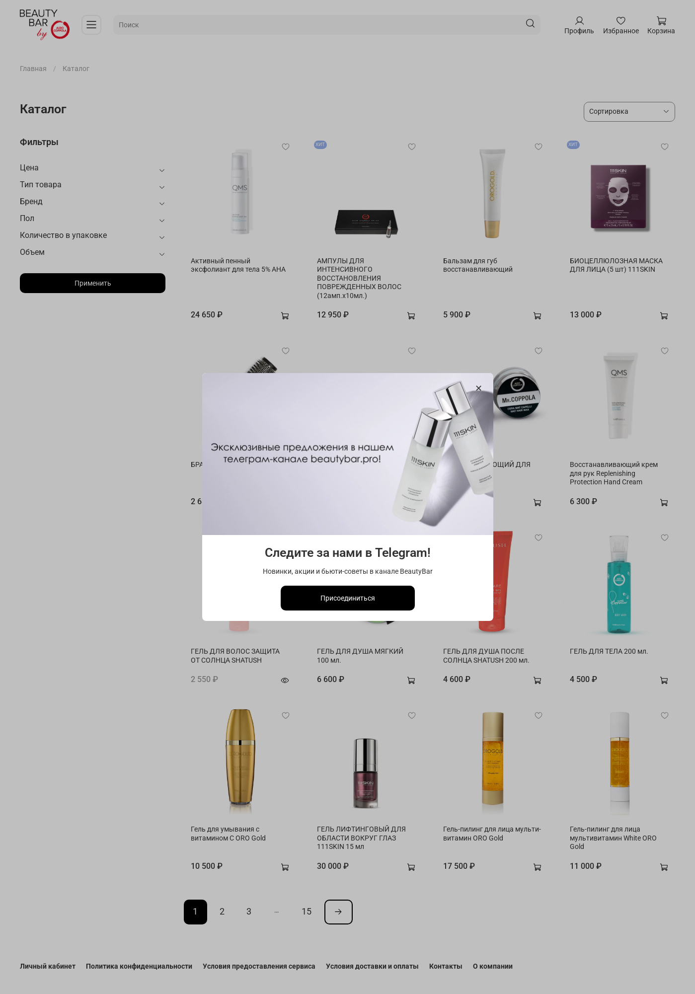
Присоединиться (347, 598)
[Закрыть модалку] (478, 388)
